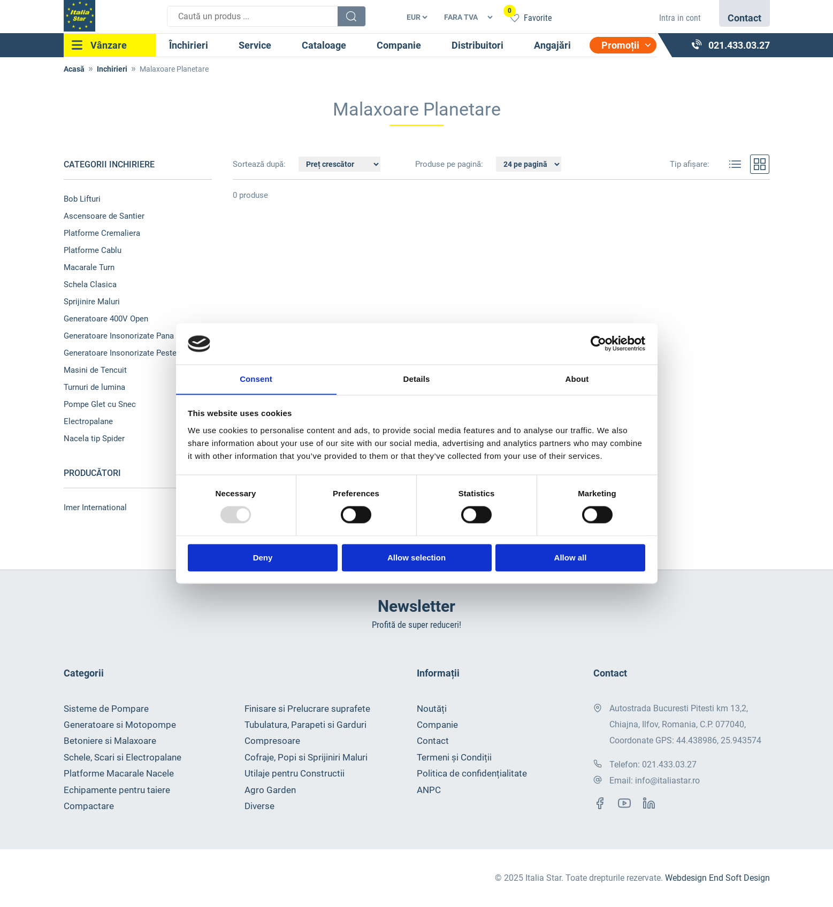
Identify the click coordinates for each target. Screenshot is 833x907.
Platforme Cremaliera (102, 233)
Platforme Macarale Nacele (119, 773)
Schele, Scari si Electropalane (122, 757)
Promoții (620, 45)
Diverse (259, 806)
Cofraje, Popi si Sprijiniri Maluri (306, 757)
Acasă (74, 69)
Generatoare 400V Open (106, 319)
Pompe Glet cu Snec (100, 404)
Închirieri (188, 45)
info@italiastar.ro (667, 780)
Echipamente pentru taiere (117, 790)
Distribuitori (477, 45)
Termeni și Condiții (454, 757)
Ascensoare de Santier (104, 216)
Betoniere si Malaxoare (110, 741)
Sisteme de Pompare (106, 708)
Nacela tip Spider (94, 438)
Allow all (570, 558)
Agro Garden (270, 790)
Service (255, 45)
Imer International (95, 507)
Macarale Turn (89, 267)
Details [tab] (416, 378)
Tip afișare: (689, 164)
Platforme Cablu (92, 250)
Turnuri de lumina (94, 387)
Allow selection (416, 558)
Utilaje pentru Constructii (294, 773)
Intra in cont (680, 18)
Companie (399, 45)
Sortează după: (260, 164)
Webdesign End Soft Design (717, 878)
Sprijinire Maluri (92, 301)
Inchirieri (112, 69)
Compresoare (272, 741)
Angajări (552, 45)
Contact (433, 741)
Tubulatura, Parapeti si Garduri (305, 724)
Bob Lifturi (82, 199)
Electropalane (88, 421)
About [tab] (577, 378)
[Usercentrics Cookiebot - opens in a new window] (598, 343)
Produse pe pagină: (449, 164)
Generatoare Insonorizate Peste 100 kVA (136, 353)
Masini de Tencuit (95, 370)
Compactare (89, 806)
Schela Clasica (90, 284)
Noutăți (432, 708)
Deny (263, 558)
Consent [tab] (256, 378)
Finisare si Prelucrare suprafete (307, 708)
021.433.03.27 (669, 764)
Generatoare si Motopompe (120, 724)
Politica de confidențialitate (472, 773)
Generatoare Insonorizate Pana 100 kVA (134, 336)
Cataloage (324, 45)
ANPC (429, 790)
